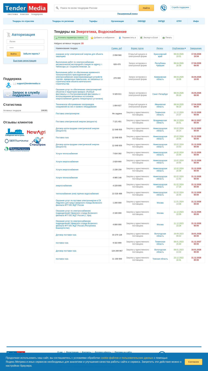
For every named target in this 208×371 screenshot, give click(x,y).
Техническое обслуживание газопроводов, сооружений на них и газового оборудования (76, 105)
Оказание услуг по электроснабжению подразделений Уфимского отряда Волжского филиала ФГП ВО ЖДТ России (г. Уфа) (76, 213)
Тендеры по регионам (63, 21)
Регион (160, 48)
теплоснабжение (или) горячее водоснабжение (77, 194)
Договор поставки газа (66, 235)
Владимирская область (160, 121)
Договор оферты (103, 352)
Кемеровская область (160, 78)
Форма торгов (137, 48)
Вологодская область (160, 235)
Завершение (196, 48)
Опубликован (178, 48)
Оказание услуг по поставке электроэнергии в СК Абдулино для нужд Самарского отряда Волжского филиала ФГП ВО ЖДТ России (79, 202)
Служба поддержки (180, 7)
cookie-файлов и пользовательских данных (127, 357)
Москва (160, 203)
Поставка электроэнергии (67, 113)
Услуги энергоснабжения (67, 161)
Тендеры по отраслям (23, 21)
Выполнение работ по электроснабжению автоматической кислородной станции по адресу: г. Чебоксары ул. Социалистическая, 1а (79, 64)
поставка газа (62, 243)
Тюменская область (160, 113)
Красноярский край (160, 55)
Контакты (86, 352)
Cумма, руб (116, 48)
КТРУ (179, 21)
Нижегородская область (160, 129)
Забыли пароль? (31, 54)
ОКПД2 (161, 21)
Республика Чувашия (160, 64)
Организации (117, 21)
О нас (60, 352)
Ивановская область (160, 105)
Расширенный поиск (127, 14)
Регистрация (72, 352)
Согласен (193, 362)
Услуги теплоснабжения (67, 153)
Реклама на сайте (123, 352)
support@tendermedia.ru (28, 83)
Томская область (160, 259)
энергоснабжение (64, 186)
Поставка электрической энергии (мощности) (76, 121)
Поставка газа (62, 137)
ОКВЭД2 (142, 21)
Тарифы (93, 21)
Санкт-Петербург (160, 94)
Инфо (196, 21)
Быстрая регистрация (24, 60)
